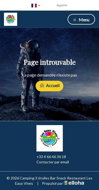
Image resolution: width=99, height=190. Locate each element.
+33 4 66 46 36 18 (48, 156)
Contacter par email (49, 162)
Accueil (49, 85)
